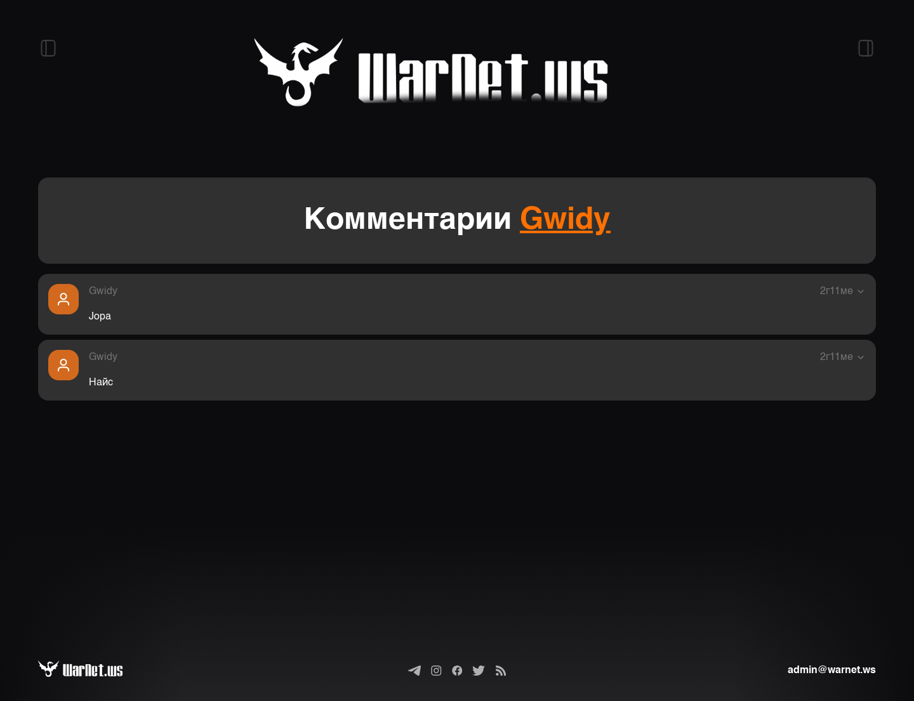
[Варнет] (90, 670)
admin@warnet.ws (832, 671)
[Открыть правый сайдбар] (866, 48)
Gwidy (565, 220)
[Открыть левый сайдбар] (48, 48)
